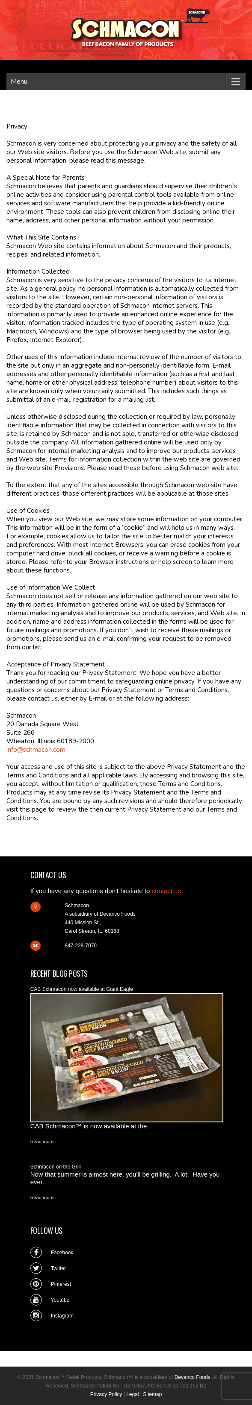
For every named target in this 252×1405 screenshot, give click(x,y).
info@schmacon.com (35, 749)
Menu (19, 81)
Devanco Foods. (193, 1377)
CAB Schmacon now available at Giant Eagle (81, 989)
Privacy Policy (106, 1394)
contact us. (167, 890)
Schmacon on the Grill (55, 1167)
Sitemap (152, 1394)
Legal (132, 1394)
